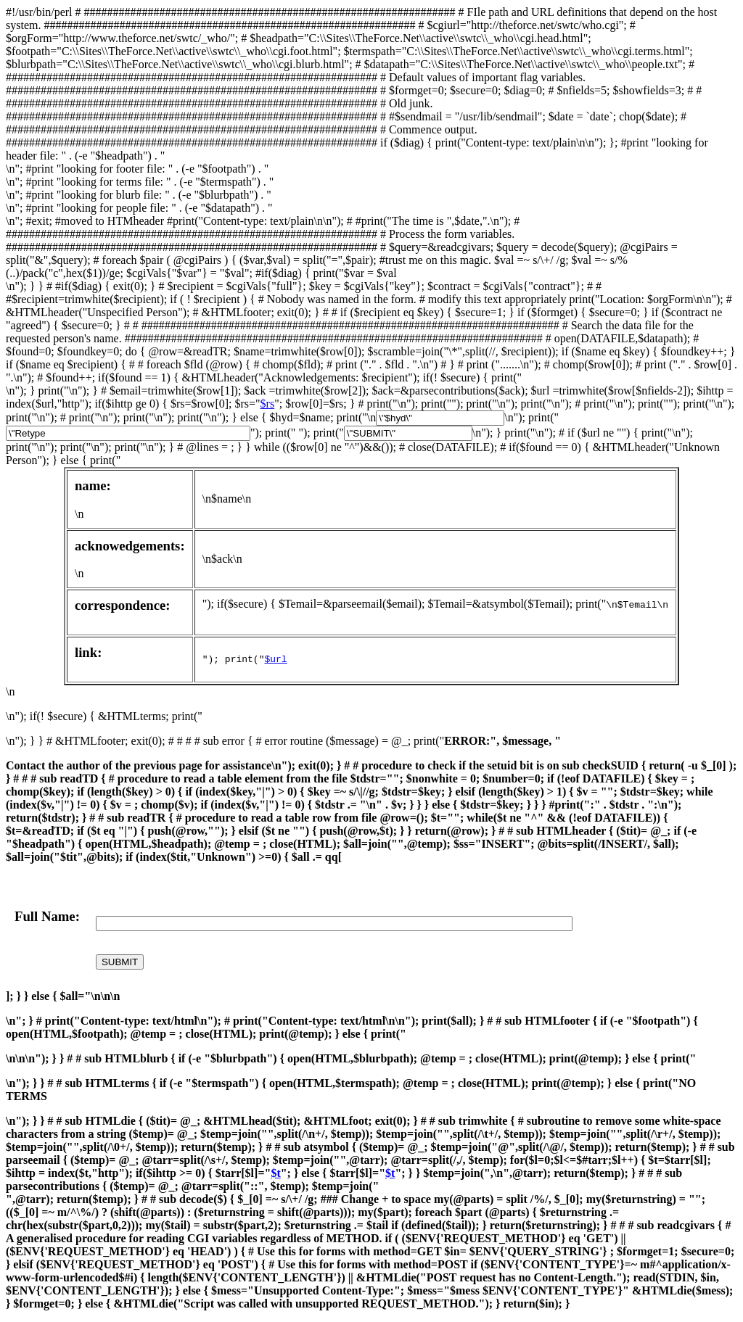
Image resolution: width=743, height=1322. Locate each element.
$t (275, 1173)
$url (275, 659)
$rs (267, 403)
